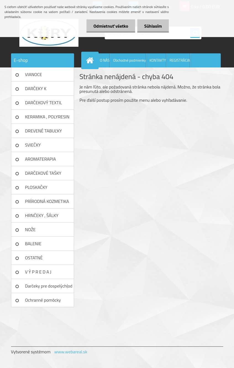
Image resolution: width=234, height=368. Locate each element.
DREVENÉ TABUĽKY (43, 130)
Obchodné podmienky (129, 60)
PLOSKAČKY (36, 187)
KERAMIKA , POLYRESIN (47, 116)
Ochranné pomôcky (43, 300)
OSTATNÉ (34, 257)
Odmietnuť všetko (110, 26)
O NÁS (105, 60)
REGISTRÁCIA (180, 60)
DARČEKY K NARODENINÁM (40, 90)
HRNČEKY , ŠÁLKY (42, 215)
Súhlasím (153, 26)
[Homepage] (91, 60)
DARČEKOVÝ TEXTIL (43, 102)
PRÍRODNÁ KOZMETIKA (47, 201)
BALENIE (33, 243)
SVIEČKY (33, 145)
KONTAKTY (157, 60)
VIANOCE (33, 74)
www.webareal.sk (70, 351)
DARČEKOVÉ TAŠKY (43, 173)
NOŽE (30, 229)
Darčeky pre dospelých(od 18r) (49, 288)
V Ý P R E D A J (38, 271)
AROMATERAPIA (40, 159)
